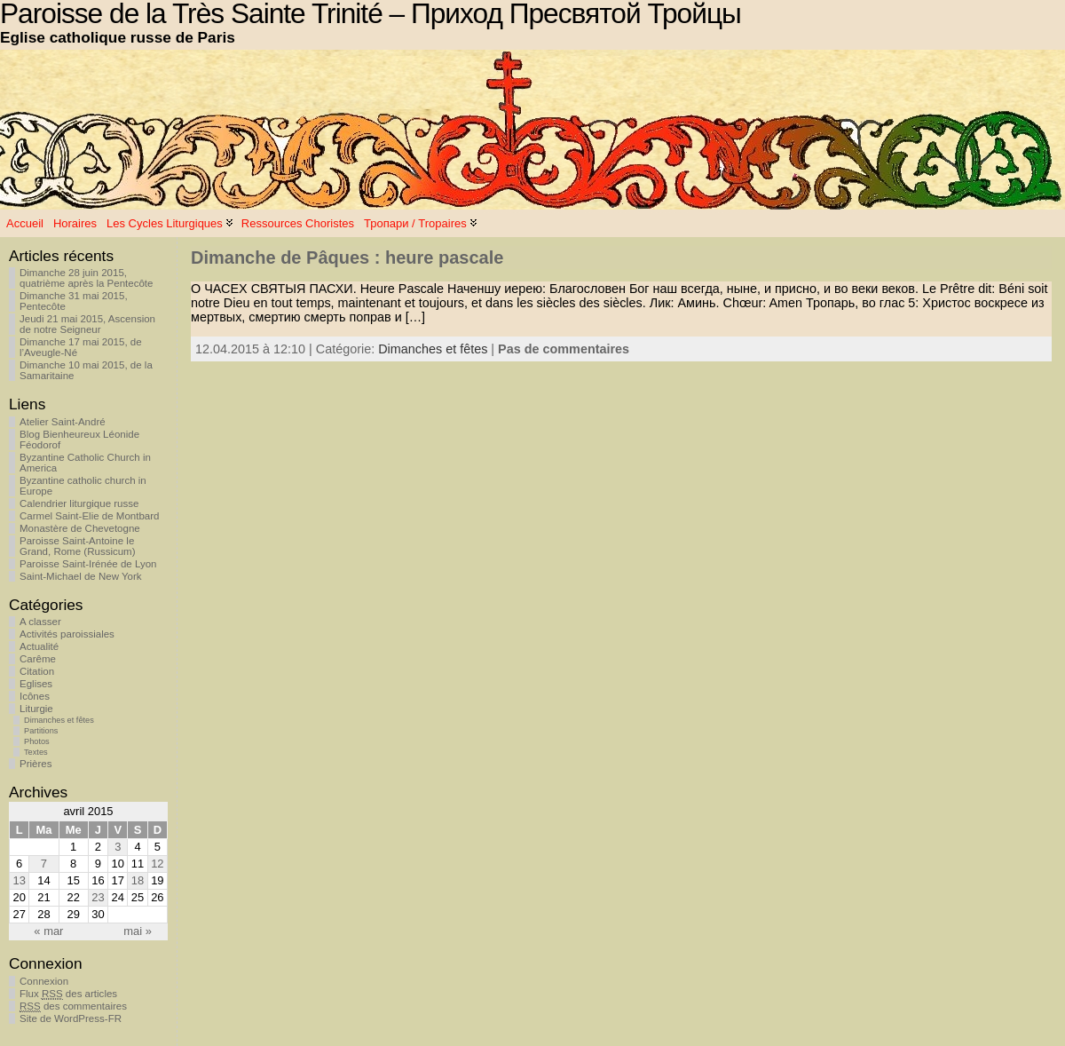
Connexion (44, 981)
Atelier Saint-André (63, 421)
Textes (36, 752)
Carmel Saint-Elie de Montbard (89, 516)
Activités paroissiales (67, 634)
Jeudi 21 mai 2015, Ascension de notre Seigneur (87, 324)
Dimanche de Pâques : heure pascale (347, 257)
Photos (37, 741)
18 (137, 880)
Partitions (41, 730)
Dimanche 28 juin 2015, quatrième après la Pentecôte (86, 278)
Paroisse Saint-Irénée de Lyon (88, 564)
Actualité (39, 646)
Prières (35, 763)
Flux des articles (68, 994)
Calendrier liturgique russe (79, 503)
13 (18, 880)
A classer (40, 621)
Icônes (35, 696)
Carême (38, 659)
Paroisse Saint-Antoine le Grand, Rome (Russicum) (78, 546)
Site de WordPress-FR (71, 1018)
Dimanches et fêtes (59, 720)
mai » (137, 931)
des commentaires (73, 1006)
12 (157, 863)
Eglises (36, 683)
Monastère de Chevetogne (80, 528)
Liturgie (36, 708)
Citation (37, 671)
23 (97, 897)
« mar (48, 931)
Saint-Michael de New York (81, 576)
